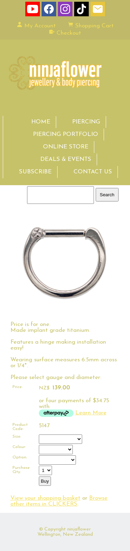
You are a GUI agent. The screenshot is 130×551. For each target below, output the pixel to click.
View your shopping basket (45, 498)
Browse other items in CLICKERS (58, 501)
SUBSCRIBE (35, 172)
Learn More (90, 413)
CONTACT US (92, 172)
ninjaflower (79, 529)
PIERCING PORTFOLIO (65, 134)
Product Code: (20, 427)
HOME (40, 122)
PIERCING (86, 122)
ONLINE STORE (65, 147)
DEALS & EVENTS (65, 159)
